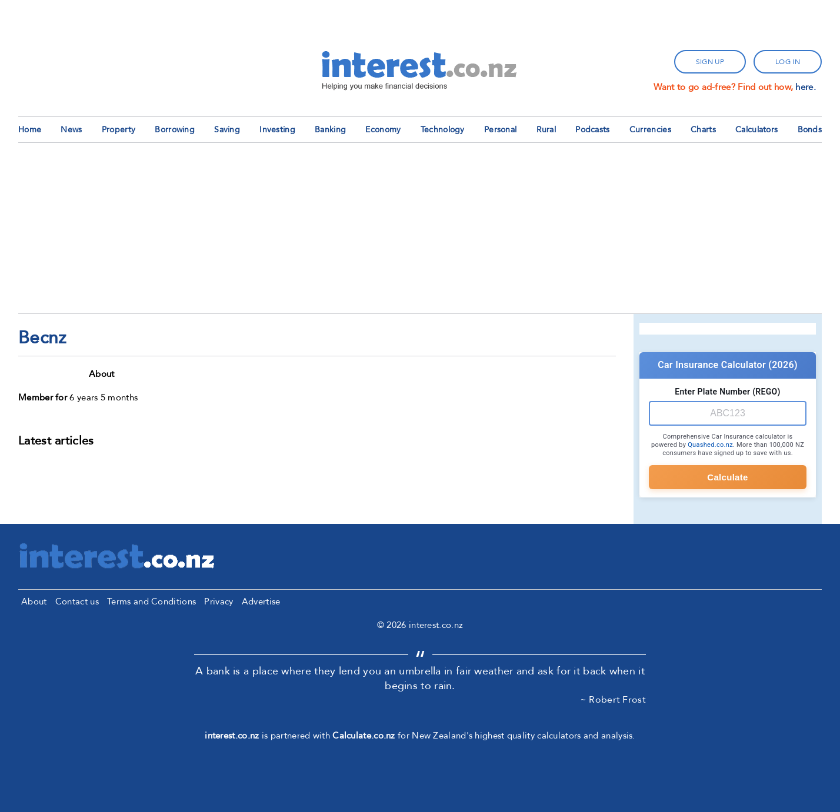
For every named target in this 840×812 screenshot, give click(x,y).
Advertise (261, 601)
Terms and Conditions (151, 601)
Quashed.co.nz (710, 445)
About (34, 601)
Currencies (650, 129)
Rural (546, 129)
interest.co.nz (232, 735)
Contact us (77, 601)
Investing (277, 129)
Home (29, 129)
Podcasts (592, 129)
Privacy (218, 601)
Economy (383, 129)
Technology (443, 129)
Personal (500, 129)
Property (118, 129)
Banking (330, 129)
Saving (227, 129)
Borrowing (175, 129)
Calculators (756, 129)
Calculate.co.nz (363, 735)
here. (805, 87)
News (71, 129)
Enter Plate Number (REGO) (727, 391)
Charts (703, 129)
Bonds (810, 129)
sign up (710, 61)
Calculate (727, 477)
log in (787, 61)
